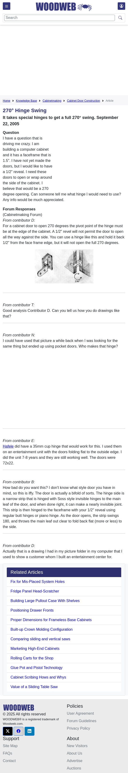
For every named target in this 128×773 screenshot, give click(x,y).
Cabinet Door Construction (83, 100)
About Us (74, 753)
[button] (8, 731)
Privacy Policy (78, 728)
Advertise (75, 761)
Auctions (74, 768)
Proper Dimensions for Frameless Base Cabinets (51, 620)
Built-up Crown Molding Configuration (42, 629)
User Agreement (80, 713)
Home (6, 100)
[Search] (59, 18)
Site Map (10, 746)
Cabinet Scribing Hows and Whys (38, 677)
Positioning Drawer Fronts (32, 610)
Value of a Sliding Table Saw (34, 687)
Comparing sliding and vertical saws (40, 639)
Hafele (8, 446)
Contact (9, 761)
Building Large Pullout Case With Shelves (45, 601)
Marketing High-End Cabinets (35, 649)
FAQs (7, 753)
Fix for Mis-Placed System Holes (38, 582)
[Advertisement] (65, 61)
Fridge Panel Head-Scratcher (35, 591)
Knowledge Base (26, 100)
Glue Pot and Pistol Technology (36, 668)
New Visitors (77, 746)
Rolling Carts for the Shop (32, 658)
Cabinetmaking (52, 100)
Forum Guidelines (81, 721)
